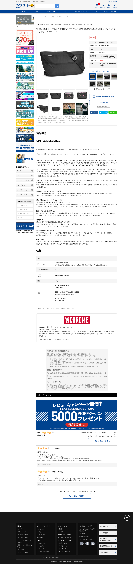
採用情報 (82, 533)
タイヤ (40, 532)
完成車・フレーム (22, 170)
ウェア (37, 11)
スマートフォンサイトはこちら (52, 557)
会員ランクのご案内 (86, 526)
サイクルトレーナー (81, 11)
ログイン (105, 436)
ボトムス (41, 549)
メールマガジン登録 (86, 539)
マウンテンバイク (23, 537)
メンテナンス (66, 11)
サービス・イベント (110, 11)
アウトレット (96, 11)
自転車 (23, 11)
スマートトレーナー (65, 537)
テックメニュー (64, 549)
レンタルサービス (64, 551)
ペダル (40, 537)
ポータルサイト (84, 536)
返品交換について (25, 213)
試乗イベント (63, 543)
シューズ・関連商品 (44, 551)
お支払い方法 (23, 205)
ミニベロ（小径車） (24, 552)
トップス (41, 546)
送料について (23, 209)
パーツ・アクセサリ (52, 11)
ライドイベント (64, 546)
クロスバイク (22, 532)
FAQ (21, 217)
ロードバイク (22, 529)
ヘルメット (41, 543)
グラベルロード (22, 550)
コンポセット (42, 534)
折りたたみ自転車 (23, 534)
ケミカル (62, 532)
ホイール (41, 529)
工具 (60, 529)
